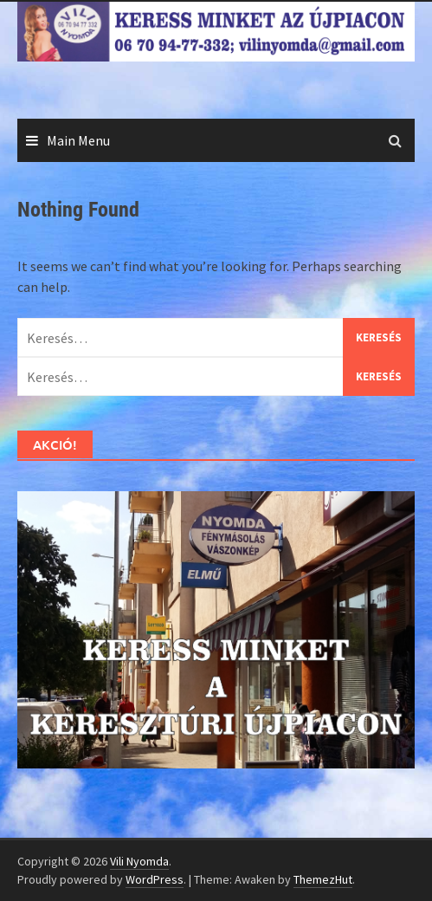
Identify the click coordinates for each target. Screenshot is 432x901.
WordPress (155, 879)
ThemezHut (322, 879)
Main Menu (78, 140)
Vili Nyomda (139, 861)
